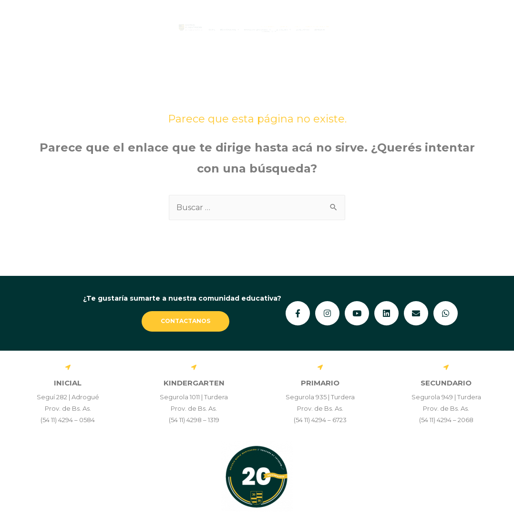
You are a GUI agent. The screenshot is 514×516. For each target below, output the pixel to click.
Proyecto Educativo (258, 29)
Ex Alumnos (400, 29)
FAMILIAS (341, 20)
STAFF (381, 20)
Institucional (171, 29)
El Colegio (339, 29)
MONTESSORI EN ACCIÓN (445, 20)
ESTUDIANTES (289, 20)
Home (116, 29)
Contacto (294, 35)
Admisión (452, 29)
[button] (171, 29)
